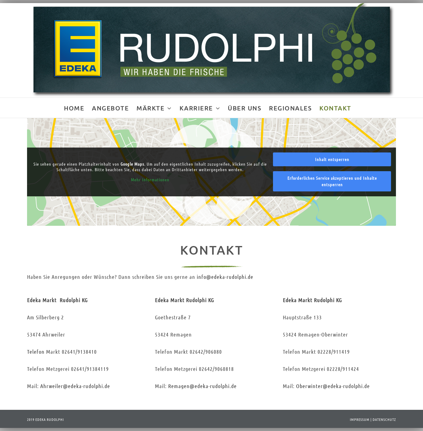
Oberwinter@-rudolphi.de (333, 386)
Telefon (36, 351)
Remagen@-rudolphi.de (202, 386)
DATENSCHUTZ (384, 419)
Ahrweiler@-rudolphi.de (75, 386)
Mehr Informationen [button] (150, 179)
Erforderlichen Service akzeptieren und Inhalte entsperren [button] (332, 181)
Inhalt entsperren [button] (332, 159)
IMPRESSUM (360, 419)
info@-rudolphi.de (225, 276)
